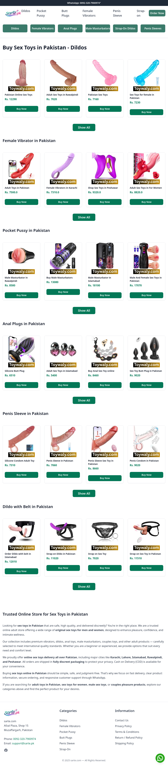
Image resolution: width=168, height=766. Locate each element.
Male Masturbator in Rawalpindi (16, 279)
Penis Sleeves (152, 28)
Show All (84, 127)
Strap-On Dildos (125, 28)
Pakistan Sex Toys (98, 94)
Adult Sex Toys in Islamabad (61, 370)
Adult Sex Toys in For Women (146, 187)
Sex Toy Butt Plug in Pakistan (146, 370)
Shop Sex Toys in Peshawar (103, 187)
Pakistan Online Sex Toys (18, 94)
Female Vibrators (89, 13)
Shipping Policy (124, 743)
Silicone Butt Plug (14, 370)
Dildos (25, 11)
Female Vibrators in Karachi (61, 187)
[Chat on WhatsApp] (160, 758)
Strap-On (65, 749)
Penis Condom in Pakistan (144, 460)
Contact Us (121, 720)
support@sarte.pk (23, 743)
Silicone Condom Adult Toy (19, 460)
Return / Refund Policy (128, 737)
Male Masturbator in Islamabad (99, 279)
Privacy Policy (123, 726)
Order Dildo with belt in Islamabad (18, 555)
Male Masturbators (98, 28)
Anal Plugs (70, 28)
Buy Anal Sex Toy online (101, 370)
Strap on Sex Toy (97, 553)
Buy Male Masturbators (59, 277)
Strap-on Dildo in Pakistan (60, 553)
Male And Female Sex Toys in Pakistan (146, 279)
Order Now (157, 13)
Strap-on (141, 13)
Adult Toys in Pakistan (17, 187)
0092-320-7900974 (24, 739)
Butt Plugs (65, 13)
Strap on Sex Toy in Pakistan (145, 553)
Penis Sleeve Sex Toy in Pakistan (100, 462)
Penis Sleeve (117, 13)
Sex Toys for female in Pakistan (142, 96)
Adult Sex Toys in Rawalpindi (62, 94)
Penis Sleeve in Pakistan (59, 460)
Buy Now (22, 108)
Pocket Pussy (41, 13)
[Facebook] (28, 750)
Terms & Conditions (127, 732)
